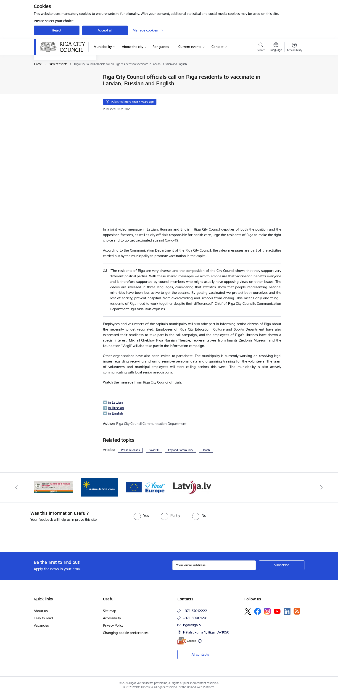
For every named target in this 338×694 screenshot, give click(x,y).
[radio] (141, 515)
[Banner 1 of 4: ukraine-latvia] (146, 487)
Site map (109, 611)
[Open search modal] (261, 47)
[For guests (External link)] (161, 46)
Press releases (130, 450)
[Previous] (16, 487)
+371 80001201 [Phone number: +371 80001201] (195, 618)
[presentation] (38, 535)
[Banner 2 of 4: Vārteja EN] (192, 487)
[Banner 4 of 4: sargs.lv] (99, 487)
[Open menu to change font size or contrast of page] (294, 47)
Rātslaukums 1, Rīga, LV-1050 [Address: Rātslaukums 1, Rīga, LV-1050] (206, 632)
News (43, 77)
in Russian (116, 408)
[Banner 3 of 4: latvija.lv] (53, 487)
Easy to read (43, 618)
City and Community (180, 450)
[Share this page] (293, 86)
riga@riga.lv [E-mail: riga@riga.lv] (192, 625)
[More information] (199, 641)
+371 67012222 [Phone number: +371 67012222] (195, 611)
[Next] (322, 487)
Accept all (105, 30)
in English (115, 413)
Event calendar (50, 85)
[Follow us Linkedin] (287, 611)
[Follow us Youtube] (277, 611)
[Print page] (293, 75)
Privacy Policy (113, 625)
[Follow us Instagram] (267, 611)
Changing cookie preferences (125, 633)
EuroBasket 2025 (52, 101)
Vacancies (41, 625)
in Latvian (115, 402)
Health (206, 450)
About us (41, 611)
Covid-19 (154, 450)
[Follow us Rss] (296, 611)
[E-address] (186, 641)
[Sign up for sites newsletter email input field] (214, 565)
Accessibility (112, 618)
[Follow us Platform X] (247, 611)
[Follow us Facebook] (257, 611)
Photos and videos (53, 93)
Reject (56, 30)
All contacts (200, 654)
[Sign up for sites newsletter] (281, 565)
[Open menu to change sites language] (276, 47)
